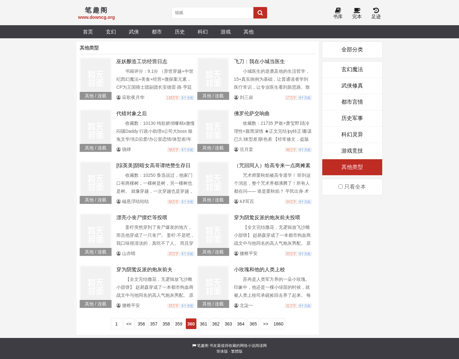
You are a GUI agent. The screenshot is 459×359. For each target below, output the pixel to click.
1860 (278, 323)
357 (153, 323)
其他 (249, 31)
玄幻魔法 (352, 69)
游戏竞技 (352, 151)
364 (240, 323)
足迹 (376, 13)
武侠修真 (352, 86)
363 (228, 323)
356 (141, 323)
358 (166, 323)
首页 (88, 31)
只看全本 (352, 187)
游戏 (226, 31)
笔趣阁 (202, 345)
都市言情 (352, 102)
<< (128, 323)
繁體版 (237, 351)
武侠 (134, 31)
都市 (157, 31)
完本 (357, 13)
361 (203, 323)
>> (265, 323)
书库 (338, 13)
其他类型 (352, 167)
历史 (180, 31)
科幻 (203, 31)
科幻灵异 (352, 134)
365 (253, 323)
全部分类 (352, 50)
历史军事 (352, 118)
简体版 (222, 351)
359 (178, 323)
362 (216, 323)
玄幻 (111, 31)
